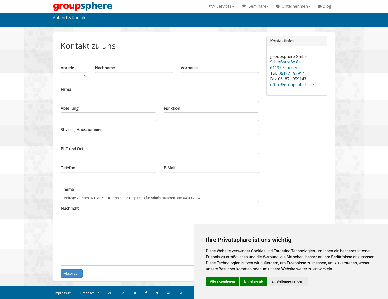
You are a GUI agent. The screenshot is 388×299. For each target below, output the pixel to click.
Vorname (189, 68)
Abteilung (70, 108)
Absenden (71, 273)
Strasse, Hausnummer (81, 129)
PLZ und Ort (72, 148)
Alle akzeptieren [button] (222, 281)
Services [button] (221, 6)
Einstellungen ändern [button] (288, 281)
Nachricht (70, 208)
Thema (67, 189)
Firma (66, 89)
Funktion (172, 108)
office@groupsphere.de (292, 84)
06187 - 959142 (293, 73)
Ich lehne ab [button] (253, 281)
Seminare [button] (255, 6)
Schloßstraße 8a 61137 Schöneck (285, 64)
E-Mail (169, 168)
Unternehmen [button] (293, 6)
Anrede (67, 68)
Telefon (68, 168)
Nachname (105, 68)
